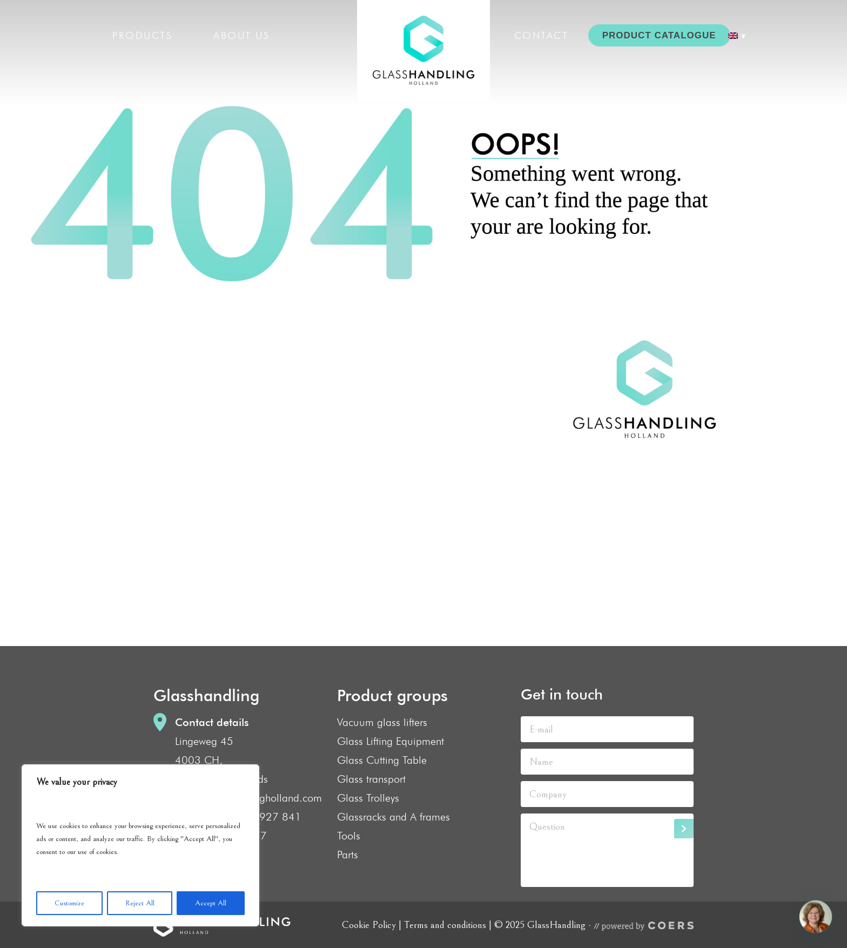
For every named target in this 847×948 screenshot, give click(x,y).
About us (241, 35)
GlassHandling (423, 50)
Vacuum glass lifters (382, 722)
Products (142, 35)
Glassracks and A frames (393, 816)
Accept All (210, 903)
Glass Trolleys (368, 797)
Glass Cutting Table (382, 760)
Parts (347, 854)
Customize (69, 903)
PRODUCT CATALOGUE (659, 35)
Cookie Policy (369, 925)
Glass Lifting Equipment (390, 741)
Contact (541, 35)
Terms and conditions (445, 925)
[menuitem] (736, 36)
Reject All (139, 903)
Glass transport (371, 778)
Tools (348, 835)
